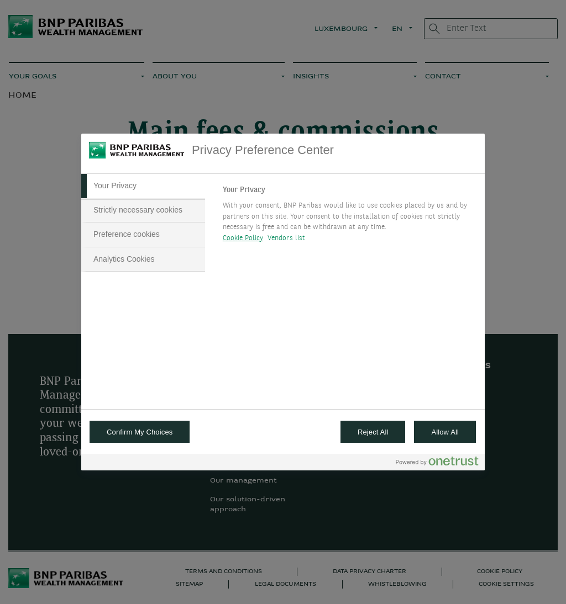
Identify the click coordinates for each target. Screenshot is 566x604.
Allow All (445, 432)
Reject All (373, 432)
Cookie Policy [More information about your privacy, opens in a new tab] (243, 238)
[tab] (143, 186)
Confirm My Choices (139, 432)
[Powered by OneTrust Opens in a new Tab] (437, 463)
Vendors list (287, 238)
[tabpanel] (349, 217)
